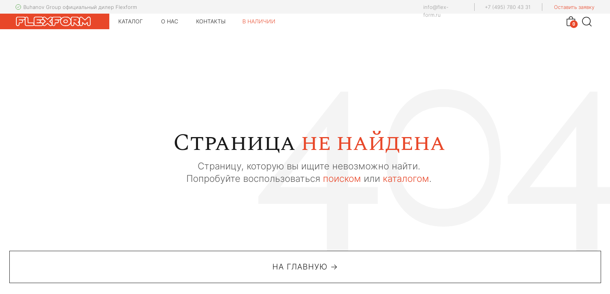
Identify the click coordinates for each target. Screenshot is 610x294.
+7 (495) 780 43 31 (508, 7)
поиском (342, 178)
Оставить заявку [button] (574, 7)
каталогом (406, 178)
